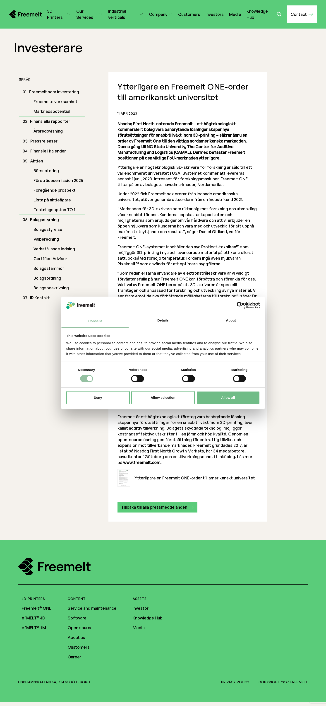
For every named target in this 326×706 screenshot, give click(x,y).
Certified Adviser (50, 258)
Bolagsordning (47, 278)
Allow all (228, 397)
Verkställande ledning (54, 248)
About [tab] (231, 320)
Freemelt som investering (54, 91)
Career (74, 657)
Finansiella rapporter (50, 121)
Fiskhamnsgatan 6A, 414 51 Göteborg (54, 682)
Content (77, 599)
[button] (302, 14)
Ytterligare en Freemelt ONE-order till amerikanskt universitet (186, 478)
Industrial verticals (123, 14)
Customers (189, 14)
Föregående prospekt (55, 190)
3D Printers (56, 14)
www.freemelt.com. (142, 462)
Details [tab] (163, 320)
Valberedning (46, 239)
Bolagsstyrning (44, 219)
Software (77, 618)
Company (158, 14)
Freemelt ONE (36, 608)
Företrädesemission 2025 (58, 180)
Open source (80, 627)
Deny (98, 397)
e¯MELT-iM (34, 627)
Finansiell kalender (48, 150)
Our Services (86, 14)
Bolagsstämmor (49, 268)
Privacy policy (235, 682)
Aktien (36, 160)
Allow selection (163, 397)
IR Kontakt (40, 297)
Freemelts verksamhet (55, 101)
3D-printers (33, 599)
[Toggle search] (279, 14)
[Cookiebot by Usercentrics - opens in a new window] (240, 305)
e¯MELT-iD (33, 618)
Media (235, 14)
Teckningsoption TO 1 (54, 209)
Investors (215, 14)
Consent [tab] (95, 321)
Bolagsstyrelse (48, 229)
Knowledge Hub (257, 14)
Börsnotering (46, 170)
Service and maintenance (92, 608)
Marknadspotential (52, 111)
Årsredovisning (48, 130)
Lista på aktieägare (52, 199)
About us (76, 637)
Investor (141, 608)
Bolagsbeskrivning (51, 287)
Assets (140, 599)
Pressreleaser (44, 140)
